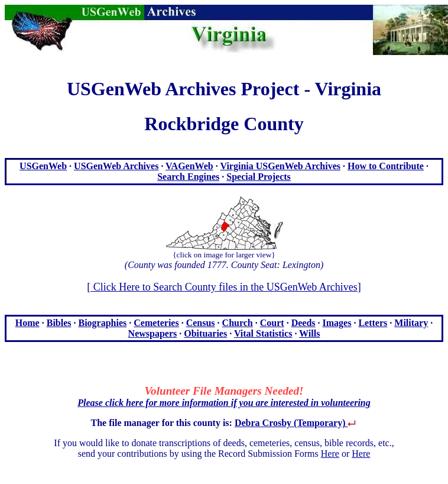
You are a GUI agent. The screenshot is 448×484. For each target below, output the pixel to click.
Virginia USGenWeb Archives (280, 166)
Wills (309, 333)
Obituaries (205, 333)
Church (237, 323)
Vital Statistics (263, 333)
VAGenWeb (189, 166)
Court (272, 323)
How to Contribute (386, 166)
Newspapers (152, 333)
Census (200, 323)
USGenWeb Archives (116, 166)
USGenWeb (43, 166)
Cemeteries (156, 323)
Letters (372, 323)
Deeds (303, 323)
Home (27, 323)
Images (337, 323)
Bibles (59, 323)
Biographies (103, 323)
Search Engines (188, 177)
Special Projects (258, 177)
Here (330, 453)
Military (411, 323)
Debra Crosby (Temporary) (296, 423)
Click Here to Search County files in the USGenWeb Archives (223, 287)
